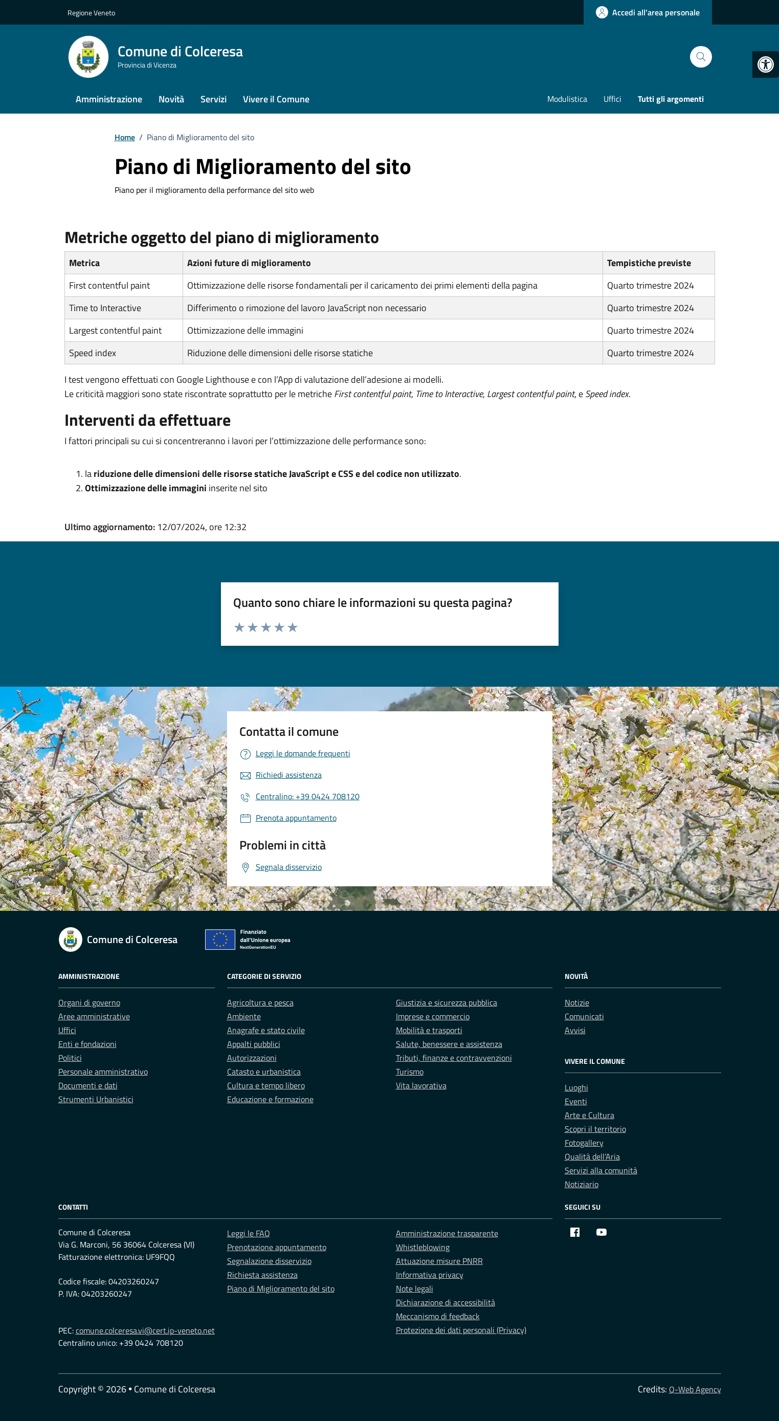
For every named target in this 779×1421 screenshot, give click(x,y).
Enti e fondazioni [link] (87, 1044)
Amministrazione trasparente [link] (447, 1233)
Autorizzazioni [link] (252, 1058)
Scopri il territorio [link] (595, 1129)
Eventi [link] (576, 1101)
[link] (765, 64)
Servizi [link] (214, 99)
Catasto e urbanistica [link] (264, 1071)
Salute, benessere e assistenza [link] (449, 1044)
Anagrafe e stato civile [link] (266, 1030)
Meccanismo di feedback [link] (438, 1316)
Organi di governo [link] (89, 1002)
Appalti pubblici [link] (253, 1044)
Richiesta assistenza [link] (262, 1275)
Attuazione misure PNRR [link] (439, 1261)
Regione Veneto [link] (91, 12)
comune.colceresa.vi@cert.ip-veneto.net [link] (145, 1330)
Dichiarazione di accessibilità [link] (445, 1302)
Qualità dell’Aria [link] (592, 1156)
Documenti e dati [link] (88, 1085)
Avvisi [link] (575, 1030)
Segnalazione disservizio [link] (269, 1261)
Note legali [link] (414, 1288)
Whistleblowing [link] (423, 1247)
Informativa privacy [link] (429, 1275)
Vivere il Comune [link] (276, 99)
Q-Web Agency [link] (695, 1389)
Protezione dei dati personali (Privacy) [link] (461, 1330)
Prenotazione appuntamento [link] (276, 1247)
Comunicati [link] (584, 1016)
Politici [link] (70, 1058)
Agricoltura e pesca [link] (260, 1002)
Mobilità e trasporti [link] (429, 1030)
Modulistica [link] (567, 99)
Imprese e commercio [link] (433, 1016)
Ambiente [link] (244, 1016)
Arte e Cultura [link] (589, 1115)
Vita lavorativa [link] (421, 1085)
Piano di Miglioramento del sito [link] (281, 1288)
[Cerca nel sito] (701, 57)
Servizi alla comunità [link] (601, 1170)
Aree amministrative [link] (94, 1016)
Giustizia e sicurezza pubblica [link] (446, 1002)
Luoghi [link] (576, 1087)
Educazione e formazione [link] (270, 1099)
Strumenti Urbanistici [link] (95, 1099)
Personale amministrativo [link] (103, 1071)
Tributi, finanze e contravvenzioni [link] (454, 1058)
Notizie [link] (577, 1002)
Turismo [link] (410, 1071)
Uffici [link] (612, 99)
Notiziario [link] (581, 1184)
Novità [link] (171, 99)
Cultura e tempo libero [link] (266, 1085)
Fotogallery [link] (584, 1142)
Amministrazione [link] (109, 99)
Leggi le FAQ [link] (248, 1233)
